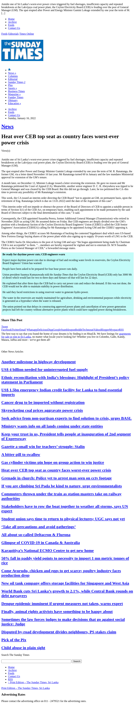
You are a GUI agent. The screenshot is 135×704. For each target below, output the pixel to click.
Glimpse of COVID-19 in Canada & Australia (40, 542)
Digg (50, 329)
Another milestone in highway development (38, 362)
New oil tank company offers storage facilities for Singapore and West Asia (65, 583)
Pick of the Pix (13, 640)
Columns (13, 76)
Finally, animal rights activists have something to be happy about (57, 611)
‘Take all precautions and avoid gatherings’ (38, 527)
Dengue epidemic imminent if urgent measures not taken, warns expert (62, 603)
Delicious (42, 329)
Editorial (12, 79)
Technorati (88, 329)
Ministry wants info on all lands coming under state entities (52, 426)
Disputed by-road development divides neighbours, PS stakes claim (58, 632)
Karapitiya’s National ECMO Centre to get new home (47, 550)
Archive (12, 22)
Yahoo (97, 329)
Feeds (11, 25)
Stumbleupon (68, 329)
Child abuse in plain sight (23, 648)
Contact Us (14, 28)
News (12, 73)
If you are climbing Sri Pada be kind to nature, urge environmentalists (61, 486)
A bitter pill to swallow (20, 454)
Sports (12, 88)
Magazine (14, 94)
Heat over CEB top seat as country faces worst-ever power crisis (56, 470)
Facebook (6, 329)
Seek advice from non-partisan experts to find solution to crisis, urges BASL (66, 418)
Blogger (105, 329)
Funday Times (15, 97)
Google (57, 329)
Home (11, 19)
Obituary (13, 100)
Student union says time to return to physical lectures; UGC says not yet (63, 519)
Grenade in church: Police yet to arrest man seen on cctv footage (56, 478)
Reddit (78, 329)
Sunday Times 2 (16, 82)
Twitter (15, 329)
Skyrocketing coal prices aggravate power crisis (42, 410)
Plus (10, 85)
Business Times (16, 91)
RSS (121, 329)
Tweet (4, 326)
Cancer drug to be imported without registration (43, 402)
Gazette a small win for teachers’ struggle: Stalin (43, 446)
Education (14, 103)
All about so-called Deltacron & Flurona (35, 534)
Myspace (114, 329)
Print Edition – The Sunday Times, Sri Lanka (33, 682)
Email (22, 329)
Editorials (13, 33)
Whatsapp (31, 329)
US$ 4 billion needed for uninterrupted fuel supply (44, 369)
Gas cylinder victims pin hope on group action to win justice (52, 462)
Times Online (26, 33)
